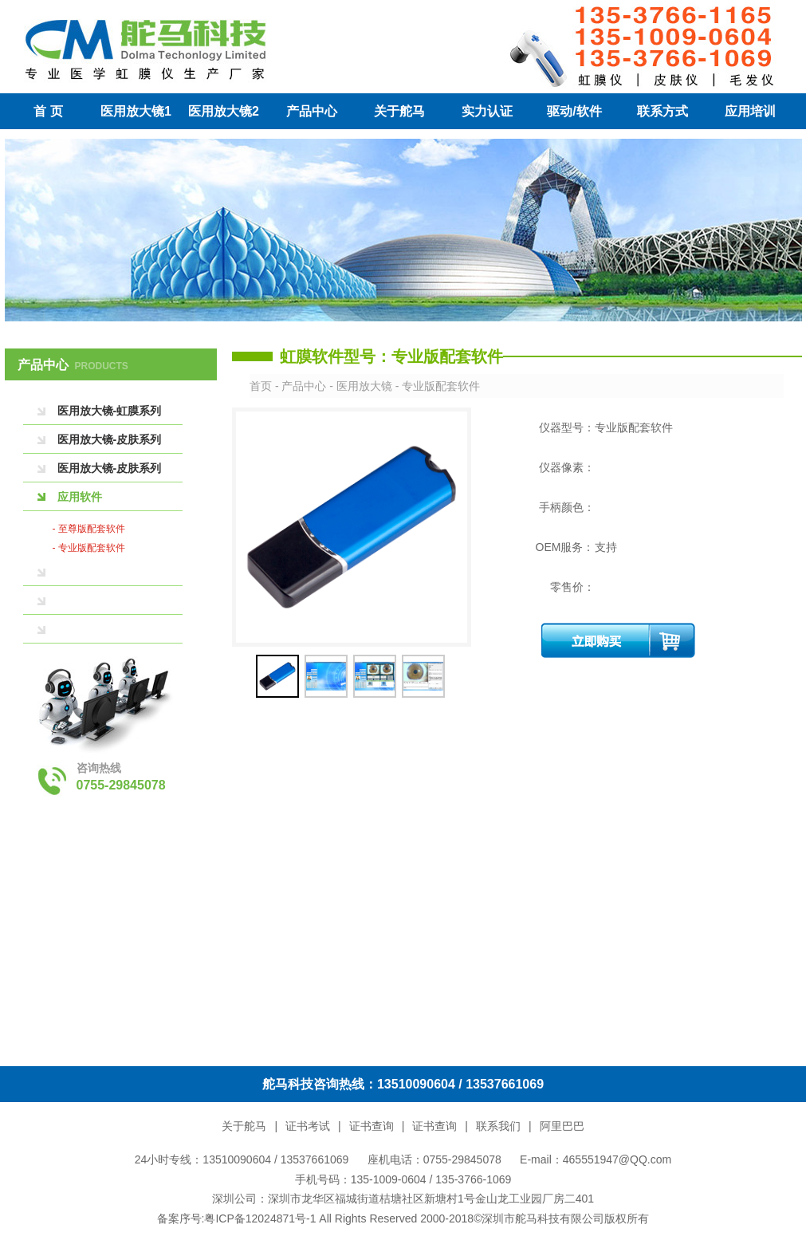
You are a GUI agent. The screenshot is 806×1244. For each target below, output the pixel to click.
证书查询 (371, 1126)
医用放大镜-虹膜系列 (109, 410)
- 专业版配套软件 (89, 547)
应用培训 (750, 111)
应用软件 (79, 496)
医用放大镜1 (135, 111)
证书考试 (307, 1126)
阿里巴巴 (562, 1126)
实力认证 (487, 111)
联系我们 (498, 1126)
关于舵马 (399, 111)
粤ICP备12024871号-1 (260, 1218)
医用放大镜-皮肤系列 (109, 439)
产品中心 (311, 111)
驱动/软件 (574, 111)
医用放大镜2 (223, 111)
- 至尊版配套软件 (89, 528)
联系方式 (662, 111)
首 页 (47, 111)
